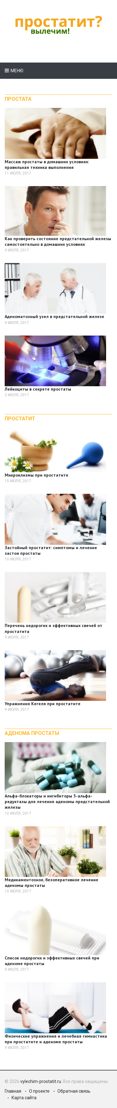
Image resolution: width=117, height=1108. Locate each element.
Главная (13, 1091)
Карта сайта (24, 1097)
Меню (17, 70)
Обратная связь (73, 1091)
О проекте (39, 1091)
